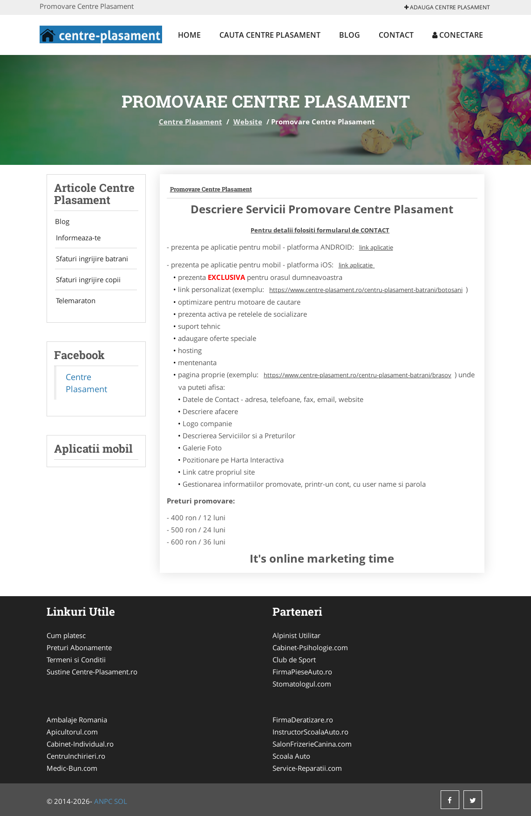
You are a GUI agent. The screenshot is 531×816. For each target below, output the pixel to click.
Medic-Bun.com (72, 768)
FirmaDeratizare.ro (302, 719)
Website (247, 121)
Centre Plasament (190, 121)
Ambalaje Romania (77, 719)
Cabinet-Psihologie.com (310, 647)
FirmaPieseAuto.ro (302, 671)
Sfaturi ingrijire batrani (90, 260)
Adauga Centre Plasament (447, 7)
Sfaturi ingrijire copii (86, 282)
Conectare (457, 35)
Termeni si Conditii (76, 659)
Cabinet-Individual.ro (80, 743)
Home (189, 35)
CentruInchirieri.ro (76, 756)
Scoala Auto (291, 756)
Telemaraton (74, 304)
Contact (396, 35)
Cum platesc (66, 635)
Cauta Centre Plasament (269, 35)
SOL (120, 801)
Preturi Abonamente (79, 647)
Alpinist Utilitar (296, 635)
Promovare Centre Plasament (211, 189)
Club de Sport (294, 659)
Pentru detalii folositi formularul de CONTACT (320, 230)
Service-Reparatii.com (307, 768)
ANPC (103, 801)
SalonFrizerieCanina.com (312, 743)
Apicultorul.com (72, 731)
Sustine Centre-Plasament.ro (92, 671)
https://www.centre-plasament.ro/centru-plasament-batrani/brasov (357, 375)
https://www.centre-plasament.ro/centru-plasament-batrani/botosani (366, 290)
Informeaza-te (76, 238)
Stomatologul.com (301, 683)
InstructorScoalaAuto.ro (310, 731)
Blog (349, 35)
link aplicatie (376, 247)
